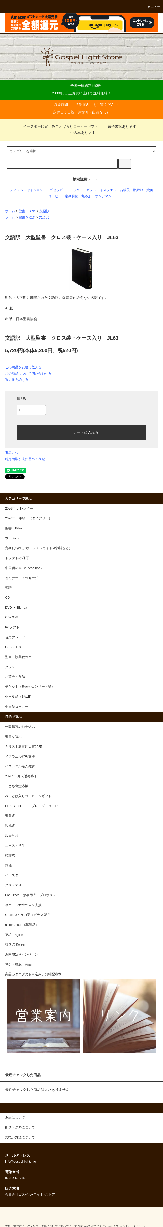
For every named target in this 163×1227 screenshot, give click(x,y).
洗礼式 (10, 826)
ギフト (91, 190)
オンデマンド (105, 196)
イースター (13, 875)
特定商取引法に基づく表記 (25, 459)
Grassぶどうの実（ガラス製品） (29, 915)
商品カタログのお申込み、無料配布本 (33, 974)
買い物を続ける (16, 380)
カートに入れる (81, 432)
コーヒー (54, 196)
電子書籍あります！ (121, 126)
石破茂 (125, 190)
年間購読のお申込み (20, 727)
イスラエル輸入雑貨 (20, 766)
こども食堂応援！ (18, 786)
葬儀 (8, 865)
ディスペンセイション (26, 190)
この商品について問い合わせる (28, 373)
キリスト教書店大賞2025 (23, 747)
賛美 (149, 190)
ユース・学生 (15, 846)
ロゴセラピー (56, 190)
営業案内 (82, 105)
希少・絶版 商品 (18, 964)
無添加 (86, 196)
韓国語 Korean (15, 944)
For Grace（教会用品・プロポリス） (32, 895)
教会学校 (11, 836)
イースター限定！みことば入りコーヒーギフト (60, 126)
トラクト (76, 190)
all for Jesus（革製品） (22, 925)
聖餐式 (10, 816)
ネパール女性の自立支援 (23, 905)
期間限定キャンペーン (21, 954)
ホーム (10, 211)
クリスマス (13, 885)
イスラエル (108, 190)
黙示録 (138, 190)
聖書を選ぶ (27, 217)
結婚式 (10, 855)
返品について (15, 453)
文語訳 (44, 211)
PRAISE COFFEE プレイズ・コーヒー (33, 806)
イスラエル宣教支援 (20, 756)
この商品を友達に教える (23, 367)
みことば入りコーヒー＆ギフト (28, 796)
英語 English (14, 935)
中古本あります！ (81, 133)
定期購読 (71, 196)
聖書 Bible (27, 211)
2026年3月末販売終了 (21, 776)
